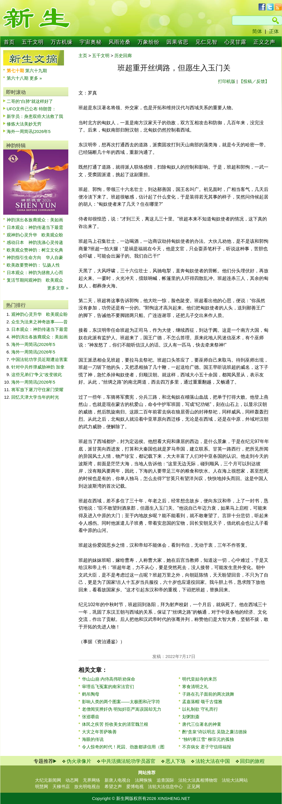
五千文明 (33, 42)
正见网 (193, 786)
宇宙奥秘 (91, 42)
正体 (274, 31)
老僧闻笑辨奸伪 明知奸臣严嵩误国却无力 (121, 709)
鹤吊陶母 (90, 694)
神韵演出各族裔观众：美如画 (35, 219)
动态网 (71, 780)
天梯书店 (61, 786)
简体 (257, 31)
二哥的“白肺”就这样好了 (30, 101)
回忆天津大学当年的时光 (35, 397)
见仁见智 (206, 42)
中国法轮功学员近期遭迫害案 (39, 359)
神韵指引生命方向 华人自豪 (35, 257)
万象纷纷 (149, 42)
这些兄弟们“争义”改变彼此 (36, 374)
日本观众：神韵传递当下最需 (35, 227)
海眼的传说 (93, 739)
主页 (82, 55)
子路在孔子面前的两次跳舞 (208, 694)
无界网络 (91, 780)
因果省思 (177, 42)
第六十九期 (36, 70)
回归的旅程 (252, 761)
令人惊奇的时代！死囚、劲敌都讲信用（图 (123, 746)
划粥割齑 (190, 716)
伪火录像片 (79, 761)
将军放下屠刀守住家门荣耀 (37, 389)
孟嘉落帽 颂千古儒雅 (202, 701)
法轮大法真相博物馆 (197, 780)
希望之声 (113, 786)
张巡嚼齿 (90, 716)
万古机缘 (62, 42)
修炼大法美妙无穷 (24, 123)
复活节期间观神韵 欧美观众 (35, 280)
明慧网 (41, 786)
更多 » (36, 78)
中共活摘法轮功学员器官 (128, 761)
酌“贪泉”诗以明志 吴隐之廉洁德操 (214, 731)
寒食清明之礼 (195, 686)
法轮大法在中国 (212, 761)
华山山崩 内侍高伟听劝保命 (108, 679)
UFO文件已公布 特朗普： (31, 108)
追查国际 (165, 780)
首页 (9, 42)
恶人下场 (175, 761)
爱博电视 (135, 786)
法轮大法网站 (235, 780)
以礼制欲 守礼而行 (200, 709)
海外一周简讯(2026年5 (29, 131)
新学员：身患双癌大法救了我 (35, 116)
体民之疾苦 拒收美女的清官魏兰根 (115, 724)
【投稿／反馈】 (254, 81)
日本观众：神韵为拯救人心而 (35, 272)
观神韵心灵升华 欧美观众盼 (35, 234)
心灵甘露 (235, 42)
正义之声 (264, 42)
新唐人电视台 (118, 780)
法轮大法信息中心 (165, 786)
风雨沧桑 (120, 42)
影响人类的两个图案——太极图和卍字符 (121, 701)
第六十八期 (18, 78)
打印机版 (226, 81)
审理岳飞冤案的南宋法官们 (108, 686)
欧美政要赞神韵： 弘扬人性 (33, 264)
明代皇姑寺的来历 (199, 679)
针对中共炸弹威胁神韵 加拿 (38, 366)
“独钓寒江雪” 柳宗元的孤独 (208, 739)
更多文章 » (57, 287)
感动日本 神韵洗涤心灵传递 (35, 242)
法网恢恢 (143, 780)
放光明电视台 (87, 786)
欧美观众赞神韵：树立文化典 (35, 249)
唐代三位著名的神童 (201, 724)
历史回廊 (123, 55)
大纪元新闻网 (48, 780)
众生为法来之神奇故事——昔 (39, 321)
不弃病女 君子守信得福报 (206, 746)
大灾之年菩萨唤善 (99, 731)
